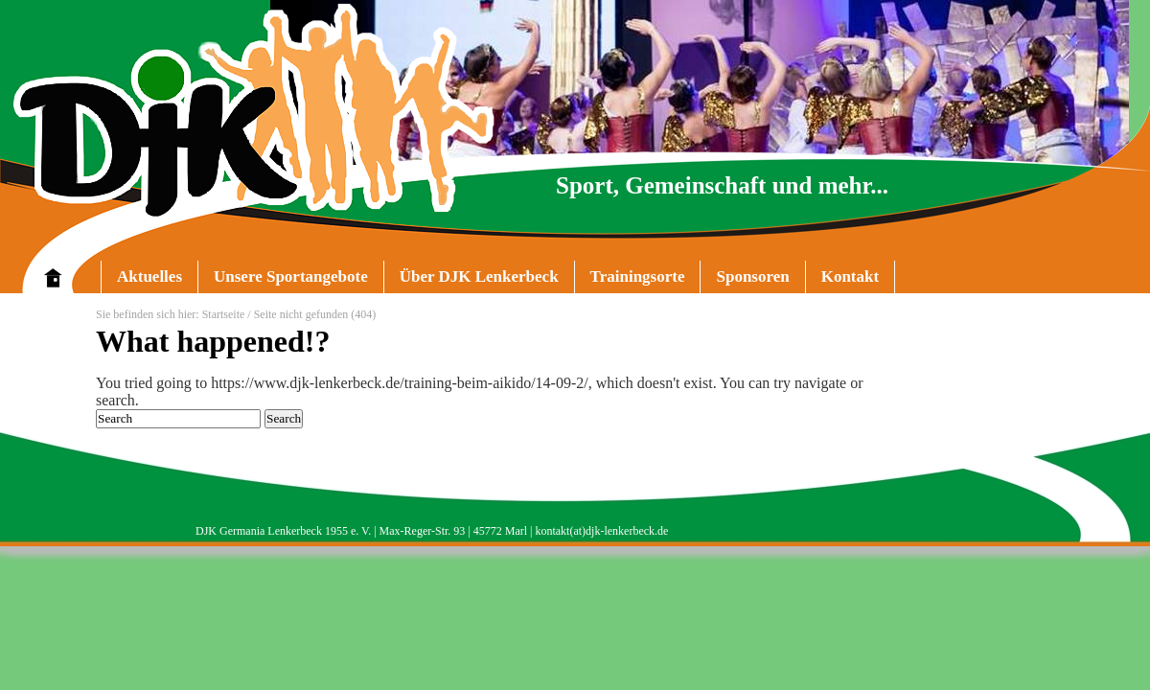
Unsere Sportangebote (282, 280)
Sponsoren (752, 276)
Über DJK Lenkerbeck (471, 280)
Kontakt (850, 276)
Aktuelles (149, 276)
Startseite (223, 314)
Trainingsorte (637, 276)
